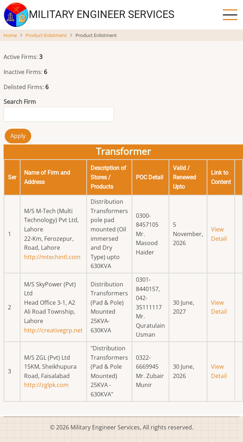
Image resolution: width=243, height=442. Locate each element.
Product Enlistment (46, 35)
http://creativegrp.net (53, 330)
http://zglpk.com (46, 385)
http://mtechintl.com (52, 257)
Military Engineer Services (101, 14)
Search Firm (20, 102)
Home (10, 35)
